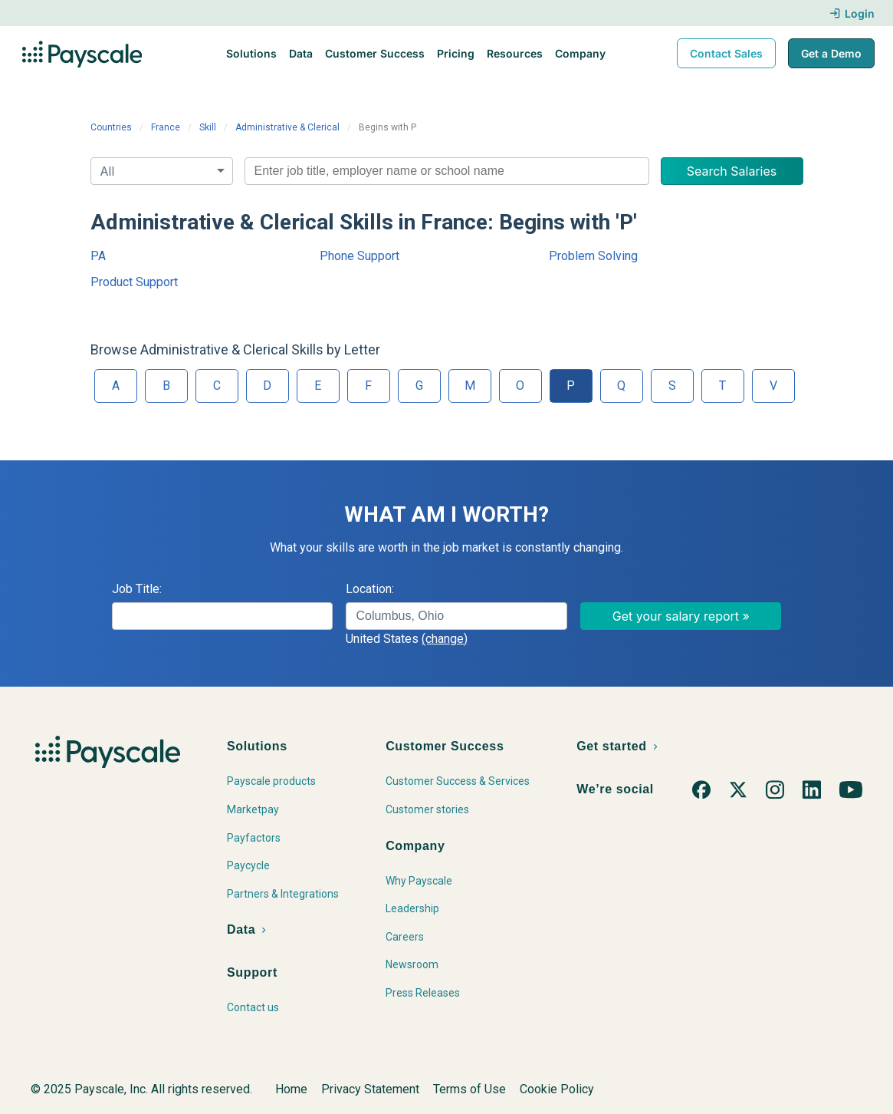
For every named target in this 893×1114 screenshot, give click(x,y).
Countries (111, 127)
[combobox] (447, 171)
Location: (370, 589)
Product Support (134, 282)
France (165, 127)
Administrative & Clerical (287, 127)
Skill (207, 127)
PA (98, 256)
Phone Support (359, 256)
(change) (445, 638)
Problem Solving (593, 256)
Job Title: (137, 589)
